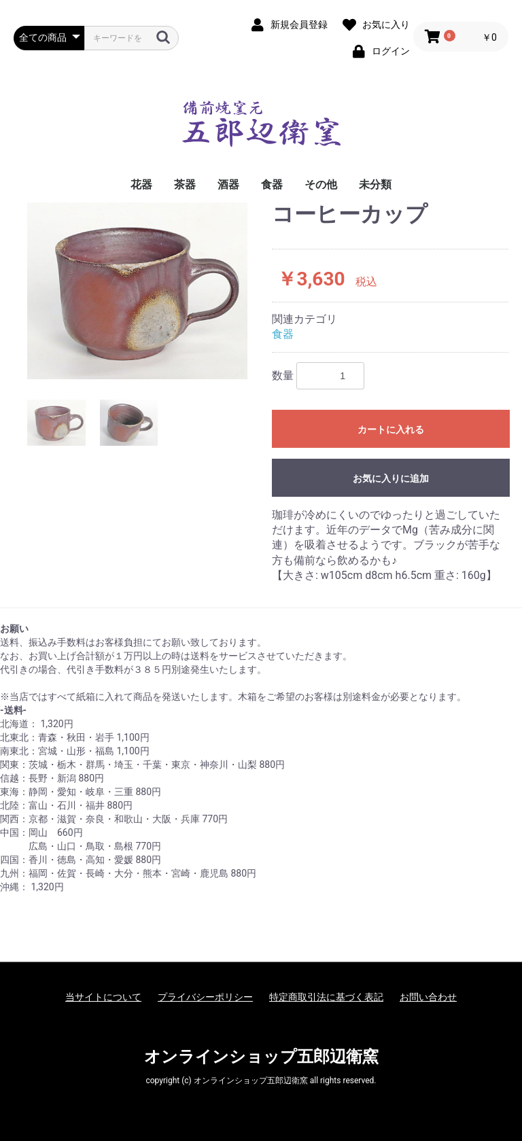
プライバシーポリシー (205, 996)
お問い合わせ (428, 996)
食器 (272, 184)
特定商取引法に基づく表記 (326, 996)
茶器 (185, 184)
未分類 (375, 184)
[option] (137, 291)
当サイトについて (103, 996)
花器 (141, 184)
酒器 (228, 184)
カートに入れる (391, 429)
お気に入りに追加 (391, 478)
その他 (320, 184)
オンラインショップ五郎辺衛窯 (261, 1056)
